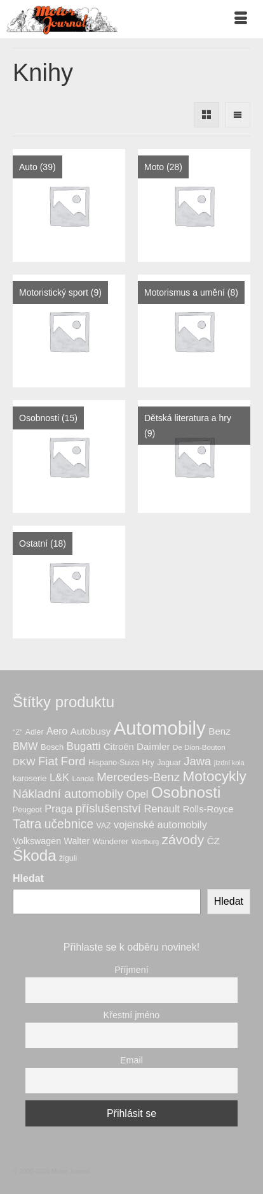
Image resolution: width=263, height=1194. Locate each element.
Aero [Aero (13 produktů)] (56, 731)
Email (131, 1060)
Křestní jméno (132, 1015)
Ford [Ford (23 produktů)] (73, 761)
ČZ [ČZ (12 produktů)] (213, 840)
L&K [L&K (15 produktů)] (59, 777)
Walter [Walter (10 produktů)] (77, 841)
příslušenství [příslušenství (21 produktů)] (108, 808)
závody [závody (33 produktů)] (183, 839)
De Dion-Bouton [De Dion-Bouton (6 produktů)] (199, 747)
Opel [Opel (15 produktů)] (137, 794)
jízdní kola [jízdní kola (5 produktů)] (229, 762)
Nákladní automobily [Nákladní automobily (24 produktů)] (68, 793)
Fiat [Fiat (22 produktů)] (48, 761)
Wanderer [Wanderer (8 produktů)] (111, 841)
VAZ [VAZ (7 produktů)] (104, 825)
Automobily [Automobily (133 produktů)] (160, 727)
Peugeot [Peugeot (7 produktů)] (27, 809)
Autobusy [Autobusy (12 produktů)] (91, 731)
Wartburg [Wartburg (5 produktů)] (145, 841)
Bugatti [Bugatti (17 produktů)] (84, 746)
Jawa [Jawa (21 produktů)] (197, 761)
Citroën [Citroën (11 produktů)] (119, 747)
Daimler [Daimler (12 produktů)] (153, 746)
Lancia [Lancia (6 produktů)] (83, 778)
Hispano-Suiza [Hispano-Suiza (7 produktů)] (113, 762)
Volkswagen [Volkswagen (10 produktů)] (37, 841)
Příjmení (131, 970)
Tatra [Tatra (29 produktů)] (27, 824)
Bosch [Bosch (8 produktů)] (52, 747)
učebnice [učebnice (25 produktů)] (69, 824)
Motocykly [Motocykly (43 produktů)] (214, 776)
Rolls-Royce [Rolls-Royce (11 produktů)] (208, 809)
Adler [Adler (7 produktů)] (34, 732)
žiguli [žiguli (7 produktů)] (68, 858)
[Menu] (241, 19)
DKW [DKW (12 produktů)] (24, 761)
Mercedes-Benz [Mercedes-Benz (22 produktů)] (138, 777)
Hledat (28, 878)
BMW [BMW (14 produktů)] (25, 746)
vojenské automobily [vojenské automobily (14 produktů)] (160, 824)
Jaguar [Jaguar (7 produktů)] (169, 762)
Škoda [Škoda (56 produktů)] (35, 855)
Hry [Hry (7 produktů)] (148, 762)
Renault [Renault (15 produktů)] (162, 808)
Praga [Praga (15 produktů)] (58, 808)
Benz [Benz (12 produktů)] (219, 731)
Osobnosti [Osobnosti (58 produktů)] (186, 792)
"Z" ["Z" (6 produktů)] (17, 732)
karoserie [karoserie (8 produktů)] (29, 778)
